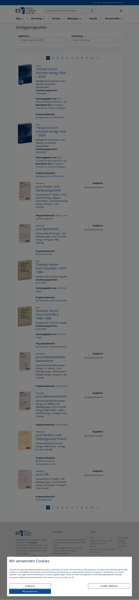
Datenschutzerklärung (62, 577)
